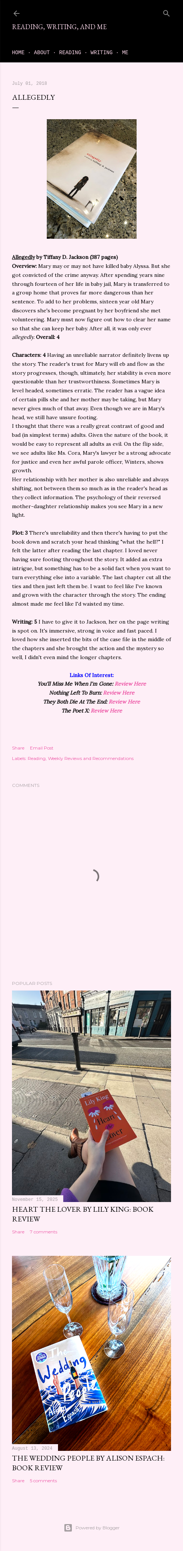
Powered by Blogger (92, 1527)
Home (18, 53)
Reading (70, 53)
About (42, 53)
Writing (102, 53)
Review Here (130, 683)
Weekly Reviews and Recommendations (91, 758)
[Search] (166, 11)
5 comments (43, 1480)
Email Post (42, 748)
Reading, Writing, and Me (59, 26)
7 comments (43, 1232)
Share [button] (18, 748)
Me (125, 53)
